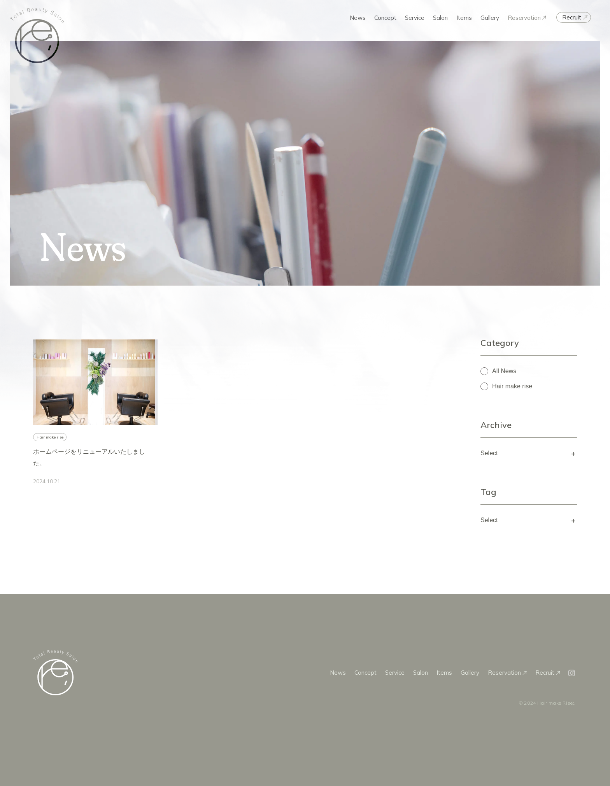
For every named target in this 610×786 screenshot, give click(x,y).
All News (504, 371)
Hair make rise (512, 386)
